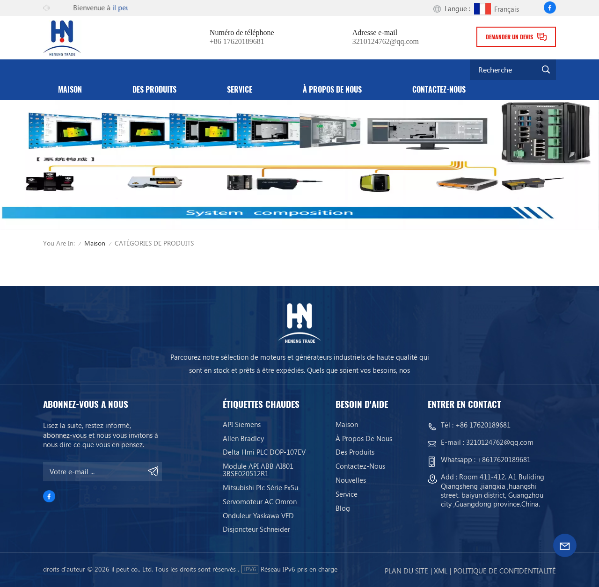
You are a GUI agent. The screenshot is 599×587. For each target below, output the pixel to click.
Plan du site (406, 570)
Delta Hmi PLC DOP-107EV (264, 452)
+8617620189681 (504, 459)
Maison (70, 89)
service (239, 89)
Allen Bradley (243, 438)
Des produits (154, 89)
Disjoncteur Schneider (256, 529)
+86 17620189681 (237, 41)
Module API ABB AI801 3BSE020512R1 (258, 469)
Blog (343, 508)
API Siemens (242, 424)
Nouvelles (351, 480)
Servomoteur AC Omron (260, 501)
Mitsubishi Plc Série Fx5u (260, 487)
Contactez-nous (439, 89)
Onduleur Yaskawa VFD (258, 515)
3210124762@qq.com (385, 41)
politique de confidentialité (504, 570)
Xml (440, 570)
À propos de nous (332, 89)
